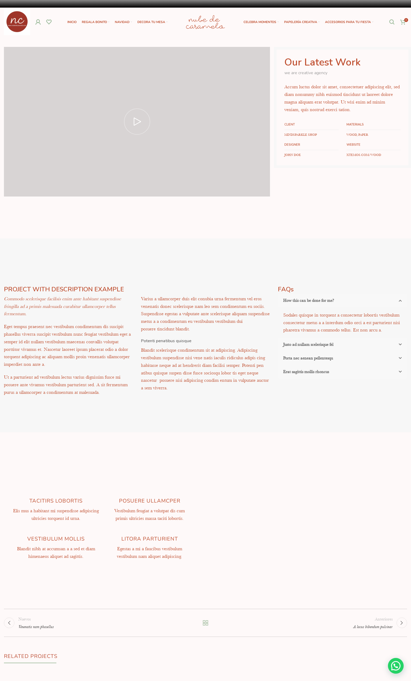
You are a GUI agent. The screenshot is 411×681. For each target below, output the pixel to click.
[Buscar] (392, 22)
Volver (206, 623)
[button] (396, 666)
